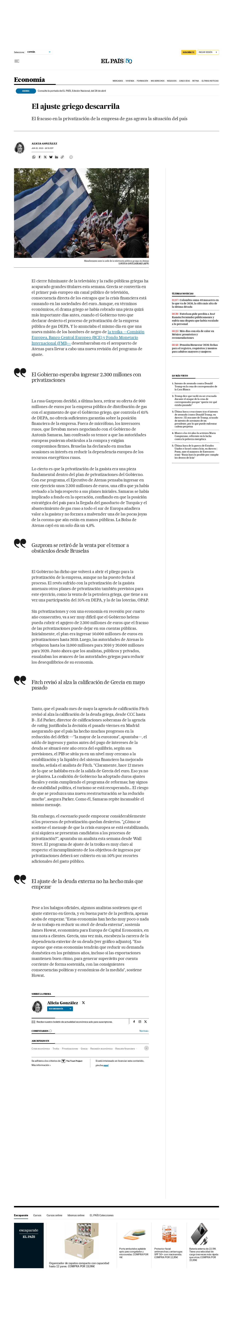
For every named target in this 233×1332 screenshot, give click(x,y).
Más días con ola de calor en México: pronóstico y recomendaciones (193, 334)
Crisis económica (41, 1048)
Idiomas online (76, 1215)
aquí (105, 1065)
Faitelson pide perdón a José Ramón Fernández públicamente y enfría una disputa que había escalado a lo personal (195, 319)
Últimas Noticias (210, 81)
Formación (142, 81)
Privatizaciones (70, 1048)
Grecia (84, 1048)
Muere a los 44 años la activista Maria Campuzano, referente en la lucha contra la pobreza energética (195, 436)
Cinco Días (184, 81)
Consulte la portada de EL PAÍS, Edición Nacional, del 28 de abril (72, 90)
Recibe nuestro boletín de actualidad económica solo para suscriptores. (75, 1021)
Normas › (144, 1031)
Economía (29, 80)
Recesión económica (101, 1048)
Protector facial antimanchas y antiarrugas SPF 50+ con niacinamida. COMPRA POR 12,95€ (168, 1253)
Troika (56, 1048)
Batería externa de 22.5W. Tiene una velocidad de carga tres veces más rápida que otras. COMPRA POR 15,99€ (203, 1254)
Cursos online (54, 1215)
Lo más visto (180, 375)
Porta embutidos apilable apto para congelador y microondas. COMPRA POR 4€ (133, 1253)
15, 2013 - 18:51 (42, 148)
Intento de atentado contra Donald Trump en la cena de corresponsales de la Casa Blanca (196, 386)
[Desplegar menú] (17, 61)
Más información (41, 1065)
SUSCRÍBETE (188, 52)
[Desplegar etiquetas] (146, 1048)
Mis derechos (157, 81)
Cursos (37, 1215)
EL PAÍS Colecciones (102, 1215)
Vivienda (130, 81)
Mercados (118, 81)
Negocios (171, 81)
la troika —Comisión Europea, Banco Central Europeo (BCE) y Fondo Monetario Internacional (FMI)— (88, 337)
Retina (195, 81)
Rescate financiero (125, 1048)
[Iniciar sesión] (208, 52)
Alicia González (44, 143)
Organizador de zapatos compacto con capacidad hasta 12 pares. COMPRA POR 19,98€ (79, 1265)
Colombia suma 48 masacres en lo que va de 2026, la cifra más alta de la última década (195, 303)
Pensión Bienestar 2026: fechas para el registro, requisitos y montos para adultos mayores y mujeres (195, 348)
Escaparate (21, 1215)
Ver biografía (60, 1008)
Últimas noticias (183, 293)
